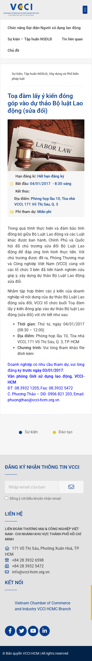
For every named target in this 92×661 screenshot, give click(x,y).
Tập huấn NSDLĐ (36, 74)
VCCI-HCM (31, 653)
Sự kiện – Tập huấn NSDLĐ (30, 39)
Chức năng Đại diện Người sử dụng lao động (44, 28)
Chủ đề (13, 50)
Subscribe (71, 487)
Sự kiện (17, 74)
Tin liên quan (72, 39)
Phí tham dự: (26, 212)
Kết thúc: (22, 191)
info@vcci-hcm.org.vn (31, 572)
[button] (85, 10)
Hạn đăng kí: (26, 176)
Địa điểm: (22, 198)
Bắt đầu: (22, 183)
